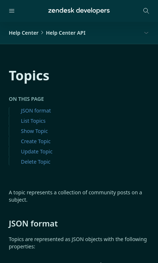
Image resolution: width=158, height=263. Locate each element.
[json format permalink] (5, 223)
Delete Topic (35, 161)
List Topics (33, 120)
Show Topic (34, 130)
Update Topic (36, 151)
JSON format (36, 110)
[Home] (79, 11)
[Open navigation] (11, 11)
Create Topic (36, 141)
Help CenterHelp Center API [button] (47, 32)
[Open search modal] (146, 11)
